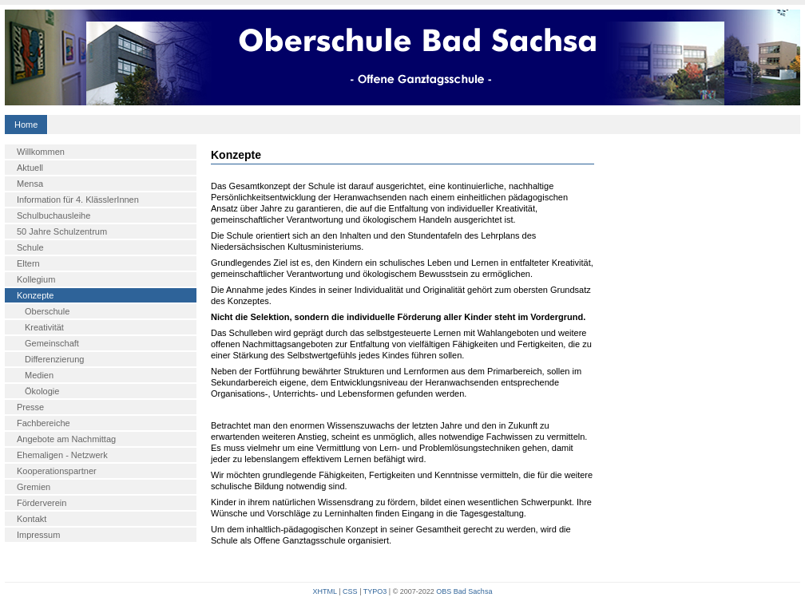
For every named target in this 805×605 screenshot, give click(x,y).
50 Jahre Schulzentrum (62, 231)
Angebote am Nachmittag (66, 439)
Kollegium (36, 279)
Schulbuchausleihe (53, 215)
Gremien (33, 487)
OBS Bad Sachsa (464, 591)
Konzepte (35, 295)
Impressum (38, 535)
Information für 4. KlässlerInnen (78, 199)
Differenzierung (54, 359)
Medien (39, 375)
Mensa (30, 183)
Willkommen (41, 151)
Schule (30, 247)
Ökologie (42, 391)
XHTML (325, 591)
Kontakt (31, 519)
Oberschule (47, 311)
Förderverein (41, 503)
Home (26, 124)
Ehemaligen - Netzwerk (62, 455)
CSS (350, 591)
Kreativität (44, 327)
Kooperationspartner (57, 471)
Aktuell (30, 167)
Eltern (28, 263)
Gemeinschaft (52, 343)
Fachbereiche (43, 423)
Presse (30, 407)
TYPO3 (375, 591)
